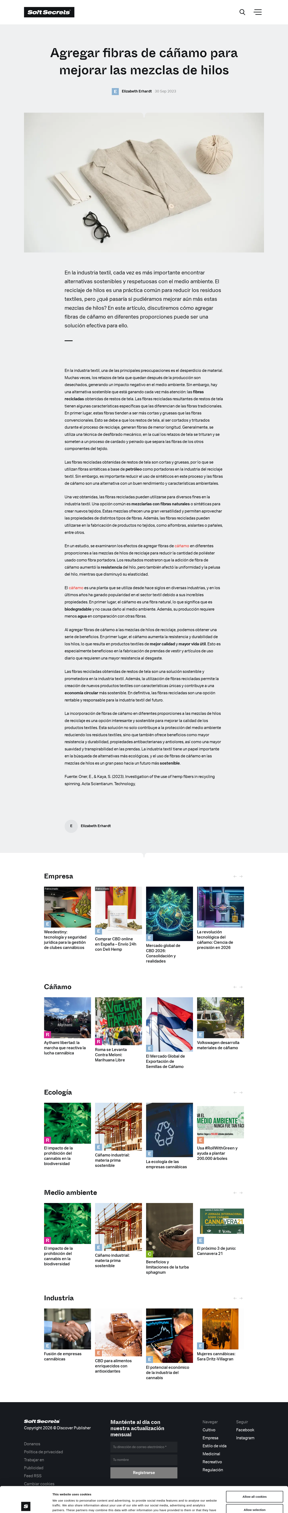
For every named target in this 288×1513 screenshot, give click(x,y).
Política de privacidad (43, 1452)
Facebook (245, 1430)
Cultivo (209, 1430)
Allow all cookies (255, 1470)
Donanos (32, 1444)
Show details (210, 1505)
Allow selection (254, 1483)
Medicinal (211, 1454)
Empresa (58, 876)
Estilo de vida (215, 1446)
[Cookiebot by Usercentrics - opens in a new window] (25, 1505)
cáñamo (182, 546)
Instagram (245, 1438)
